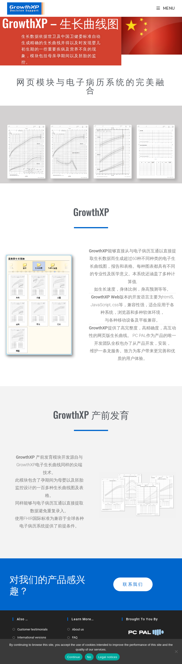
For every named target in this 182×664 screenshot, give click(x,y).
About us (78, 629)
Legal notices (107, 657)
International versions (31, 637)
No (89, 657)
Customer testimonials (32, 629)
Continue (73, 657)
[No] (176, 651)
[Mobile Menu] (165, 8)
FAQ (74, 637)
